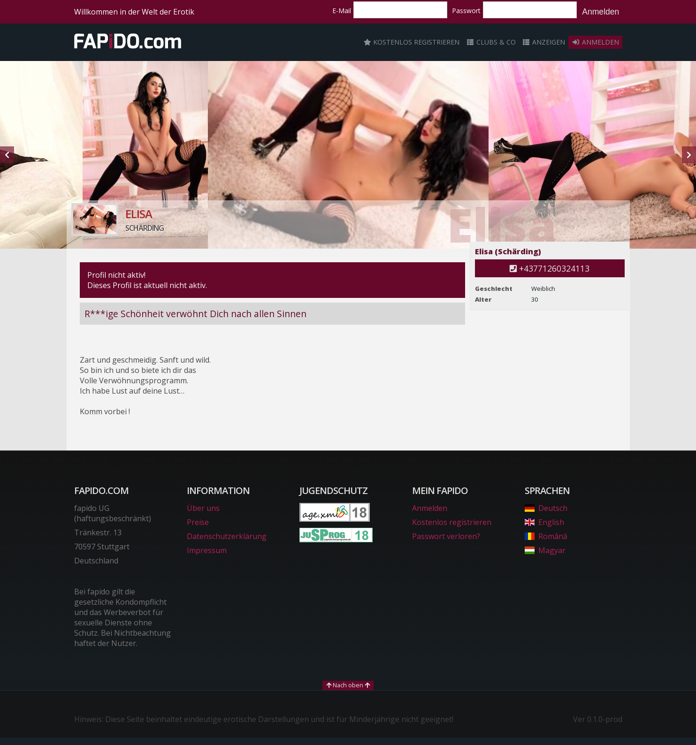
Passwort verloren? (446, 536)
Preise (198, 522)
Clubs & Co (491, 42)
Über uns (203, 508)
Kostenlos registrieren (411, 42)
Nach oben (348, 685)
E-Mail (341, 10)
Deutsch (546, 508)
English (544, 522)
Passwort (466, 10)
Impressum (207, 550)
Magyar (545, 550)
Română (546, 536)
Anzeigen (544, 42)
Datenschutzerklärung (227, 536)
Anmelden (600, 11)
